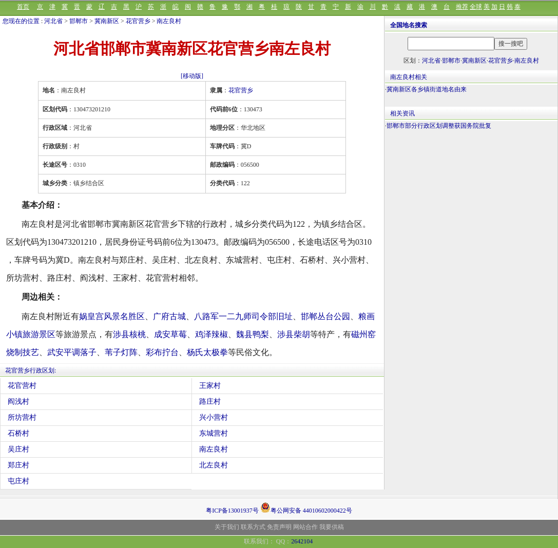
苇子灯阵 (121, 352)
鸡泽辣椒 (211, 334)
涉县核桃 (129, 334)
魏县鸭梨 (252, 334)
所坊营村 (22, 417)
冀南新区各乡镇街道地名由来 (427, 89)
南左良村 (169, 21)
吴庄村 (18, 449)
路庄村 (210, 401)
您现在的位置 (21, 21)
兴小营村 (213, 417)
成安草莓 (170, 334)
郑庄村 (18, 465)
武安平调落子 (72, 352)
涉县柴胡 (293, 334)
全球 (476, 6)
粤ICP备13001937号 (232, 510)
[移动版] (192, 76)
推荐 (462, 6)
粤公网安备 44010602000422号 (306, 507)
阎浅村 (18, 401)
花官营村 (22, 385)
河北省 (53, 21)
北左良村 (213, 465)
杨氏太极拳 (207, 352)
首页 (23, 6)
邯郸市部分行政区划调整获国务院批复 (439, 125)
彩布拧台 (162, 352)
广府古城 (169, 316)
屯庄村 (18, 481)
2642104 (302, 541)
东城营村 (213, 433)
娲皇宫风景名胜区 (112, 316)
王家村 (210, 385)
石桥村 (18, 433)
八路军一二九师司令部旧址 (243, 316)
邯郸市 (78, 21)
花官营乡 (138, 21)
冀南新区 (106, 21)
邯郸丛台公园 (325, 316)
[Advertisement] (471, 216)
